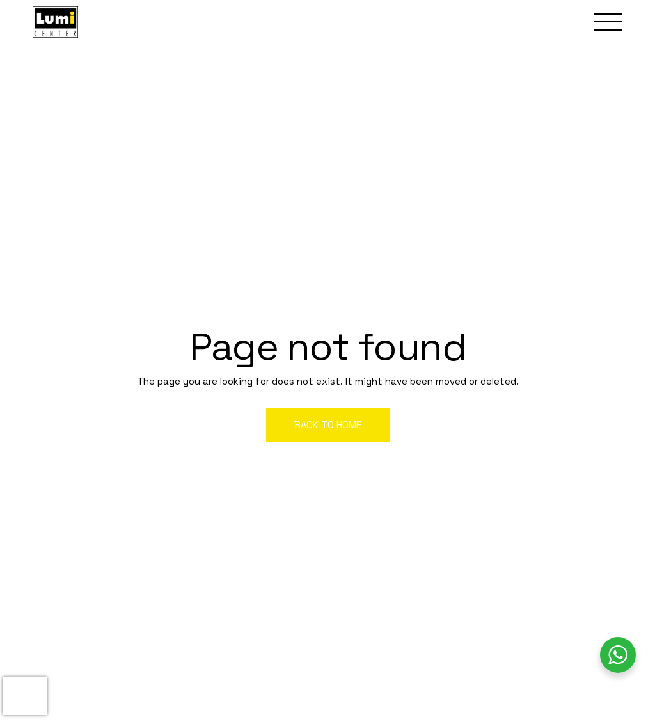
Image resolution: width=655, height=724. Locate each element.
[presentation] (25, 696)
